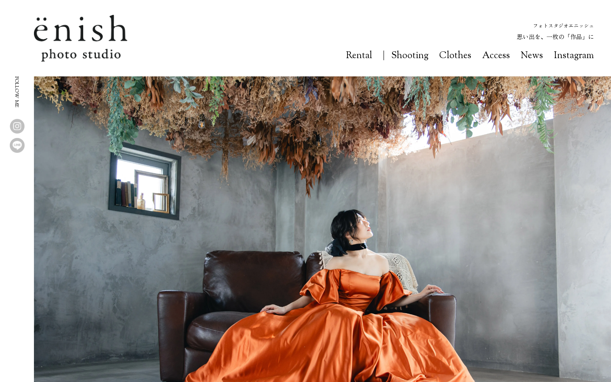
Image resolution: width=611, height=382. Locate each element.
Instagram (574, 56)
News (532, 56)
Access (496, 56)
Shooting (410, 56)
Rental (359, 56)
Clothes (455, 56)
